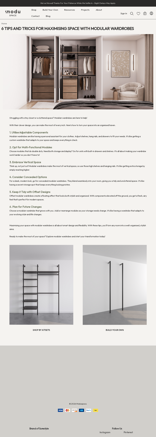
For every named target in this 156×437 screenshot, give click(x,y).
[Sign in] (124, 12)
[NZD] (151, 13)
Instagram (105, 432)
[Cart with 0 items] (145, 12)
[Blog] (48, 16)
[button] (40, 285)
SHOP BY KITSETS (41, 330)
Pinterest (128, 432)
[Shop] (33, 10)
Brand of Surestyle (38, 428)
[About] (99, 10)
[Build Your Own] (50, 10)
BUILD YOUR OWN (115, 330)
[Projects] (85, 10)
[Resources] (69, 10)
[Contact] (35, 16)
